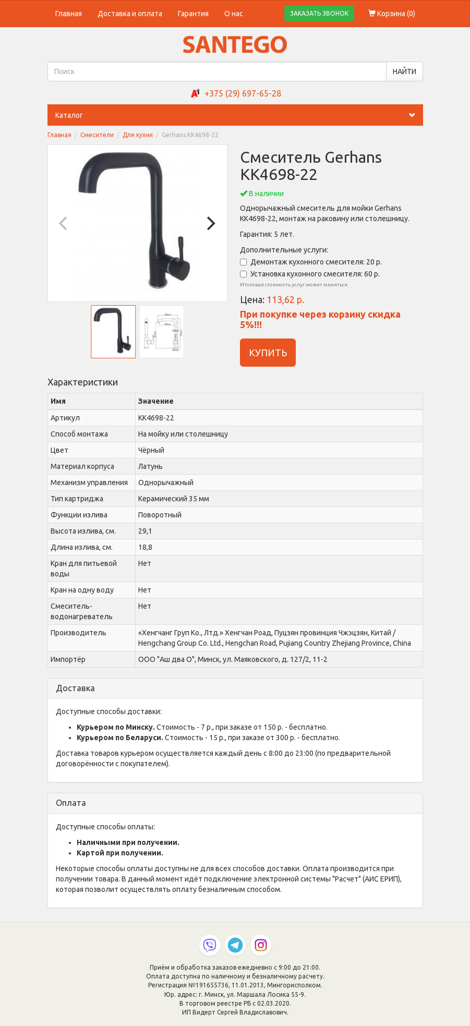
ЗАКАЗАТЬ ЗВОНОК (319, 13)
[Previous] (64, 223)
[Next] (210, 223)
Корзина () (391, 13)
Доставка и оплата (130, 13)
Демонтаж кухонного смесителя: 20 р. (311, 262)
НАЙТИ (404, 71)
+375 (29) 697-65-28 (242, 93)
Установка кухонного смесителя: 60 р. (310, 274)
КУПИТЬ (268, 352)
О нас (233, 13)
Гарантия (193, 13)
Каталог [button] (239, 115)
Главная (68, 13)
